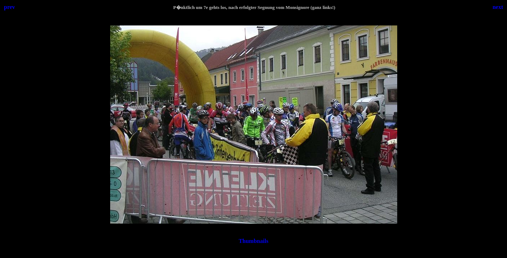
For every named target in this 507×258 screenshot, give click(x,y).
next (498, 7)
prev (9, 7)
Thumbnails (253, 241)
